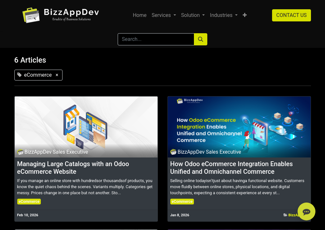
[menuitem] (139, 15)
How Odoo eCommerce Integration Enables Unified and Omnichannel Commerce (231, 167)
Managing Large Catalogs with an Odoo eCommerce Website (73, 167)
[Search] (200, 39)
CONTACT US (291, 15)
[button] (244, 15)
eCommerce (28, 201)
